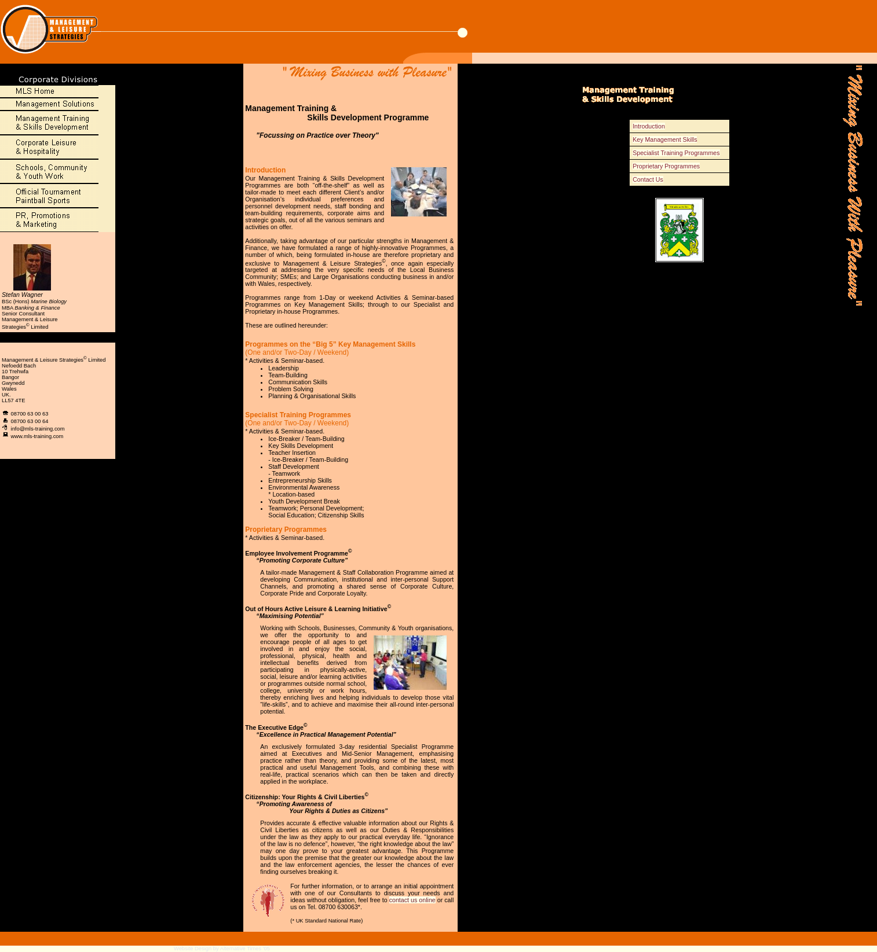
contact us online (412, 899)
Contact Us (648, 179)
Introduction (649, 126)
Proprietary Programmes (666, 166)
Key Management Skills (665, 139)
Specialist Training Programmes (676, 152)
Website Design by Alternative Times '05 (222, 948)
